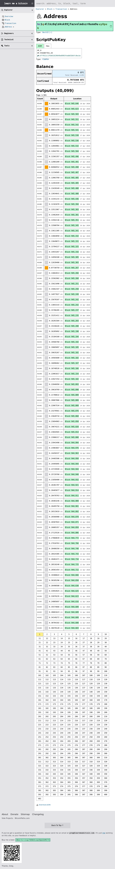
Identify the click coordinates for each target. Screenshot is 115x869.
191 (39, 712)
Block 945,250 (72, 289)
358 (91, 778)
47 (84, 651)
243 (54, 733)
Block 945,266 (72, 273)
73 (54, 663)
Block (49, 9)
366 (76, 782)
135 (69, 688)
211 (39, 721)
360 (105, 778)
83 (54, 667)
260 (105, 737)
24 (62, 643)
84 (62, 667)
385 (69, 790)
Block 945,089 (72, 395)
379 (98, 786)
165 (69, 700)
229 (98, 725)
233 (54, 729)
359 (98, 778)
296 (76, 753)
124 (61, 684)
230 (105, 725)
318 (91, 762)
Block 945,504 (72, 151)
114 (61, 679)
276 (76, 745)
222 (47, 725)
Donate (14, 814)
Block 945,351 (72, 220)
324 (61, 766)
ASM (40, 46)
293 (54, 753)
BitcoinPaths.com (22, 818)
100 (105, 671)
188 (91, 708)
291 (39, 753)
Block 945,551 (72, 119)
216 (76, 721)
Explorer (40, 9)
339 (98, 770)
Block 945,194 (72, 337)
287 (83, 749)
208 (91, 716)
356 (76, 778)
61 (40, 659)
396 (76, 795)
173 (54, 704)
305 (69, 758)
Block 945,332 (72, 236)
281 (39, 749)
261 (39, 741)
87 (84, 667)
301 (39, 758)
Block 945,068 (72, 416)
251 (39, 737)
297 (83, 753)
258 (91, 737)
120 (105, 679)
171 (39, 704)
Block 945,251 (72, 284)
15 (69, 638)
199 (98, 712)
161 (39, 700)
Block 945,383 (72, 209)
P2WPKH (45, 59)
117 (83, 679)
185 (69, 708)
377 (83, 786)
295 (69, 753)
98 (91, 671)
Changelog (38, 814)
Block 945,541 (72, 130)
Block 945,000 (72, 437)
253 (54, 737)
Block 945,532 (72, 146)
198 (91, 712)
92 (47, 671)
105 (69, 675)
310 (105, 758)
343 (54, 774)
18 (91, 638)
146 (76, 692)
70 (106, 659)
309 (98, 758)
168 (91, 700)
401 (39, 799)
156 (76, 696)
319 (98, 762)
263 (54, 741)
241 (39, 733)
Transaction (61, 9)
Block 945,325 (72, 247)
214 (61, 721)
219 (98, 721)
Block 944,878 (72, 517)
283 (54, 749)
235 (69, 729)
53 (54, 655)
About (5, 814)
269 (98, 741)
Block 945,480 (72, 188)
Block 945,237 (72, 310)
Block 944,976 (72, 448)
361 (39, 782)
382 (47, 790)
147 (83, 692)
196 (76, 712)
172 (47, 704)
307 (83, 758)
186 (76, 708)
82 (47, 667)
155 (69, 696)
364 (61, 782)
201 (39, 716)
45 (69, 651)
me (103, 833)
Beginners (9, 33)
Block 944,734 (72, 559)
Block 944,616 (72, 602)
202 (47, 716)
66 (76, 659)
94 (62, 671)
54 (62, 655)
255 (69, 737)
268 (91, 741)
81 (40, 667)
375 (69, 786)
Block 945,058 (72, 421)
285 (69, 749)
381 (39, 790)
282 (47, 749)
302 (47, 758)
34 (62, 647)
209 (98, 716)
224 (61, 725)
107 (83, 675)
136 (76, 688)
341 (39, 774)
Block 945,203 (72, 321)
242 (47, 733)
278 (91, 745)
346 (76, 774)
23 (54, 643)
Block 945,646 (72, 104)
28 (91, 643)
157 (83, 696)
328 (91, 766)
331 (39, 770)
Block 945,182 (72, 353)
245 (69, 733)
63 (54, 659)
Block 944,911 (72, 496)
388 (91, 790)
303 (54, 758)
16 (76, 638)
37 (84, 647)
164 (61, 700)
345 (69, 774)
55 (69, 655)
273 (54, 745)
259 (98, 737)
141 (39, 692)
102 (47, 675)
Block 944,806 (72, 533)
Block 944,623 (72, 596)
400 (105, 795)
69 (98, 659)
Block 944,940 (72, 474)
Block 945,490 (72, 167)
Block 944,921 (72, 485)
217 (83, 721)
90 (106, 667)
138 (91, 688)
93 (54, 671)
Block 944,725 (72, 564)
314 (61, 762)
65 (69, 659)
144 (61, 692)
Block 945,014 (72, 432)
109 (98, 675)
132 (47, 688)
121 (39, 684)
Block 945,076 (72, 411)
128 (91, 684)
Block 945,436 (72, 199)
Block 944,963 (72, 453)
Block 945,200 (72, 326)
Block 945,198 (72, 331)
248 (91, 733)
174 (61, 704)
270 (105, 741)
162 (47, 700)
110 (105, 675)
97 (84, 671)
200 (105, 712)
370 (105, 782)
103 (54, 675)
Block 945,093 (72, 384)
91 (40, 671)
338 (91, 770)
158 (91, 696)
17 (84, 638)
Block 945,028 (72, 427)
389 (98, 790)
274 (61, 745)
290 (105, 749)
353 (54, 778)
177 (83, 704)
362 (47, 782)
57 (84, 655)
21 (40, 643)
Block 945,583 (72, 114)
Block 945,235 (72, 315)
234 (61, 729)
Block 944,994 (72, 443)
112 (47, 679)
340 (105, 770)
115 (69, 679)
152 (47, 696)
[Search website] (74, 3)
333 (54, 770)
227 (83, 725)
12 (47, 638)
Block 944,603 (72, 628)
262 (47, 741)
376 (76, 786)
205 (69, 716)
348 (91, 774)
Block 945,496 (72, 156)
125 (69, 684)
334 (61, 770)
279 (98, 745)
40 (106, 647)
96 (76, 671)
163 (54, 700)
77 (84, 663)
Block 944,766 (72, 543)
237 (83, 729)
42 (47, 651)
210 (105, 716)
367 (83, 782)
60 (106, 655)
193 (54, 712)
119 (98, 679)
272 (47, 745)
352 (47, 778)
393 (54, 795)
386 (76, 790)
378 (91, 786)
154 (61, 696)
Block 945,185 (72, 347)
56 (76, 655)
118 (91, 679)
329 (98, 766)
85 (69, 667)
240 (105, 729)
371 (39, 786)
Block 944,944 (72, 464)
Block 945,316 (72, 252)
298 (91, 753)
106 (76, 675)
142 (47, 692)
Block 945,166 (72, 368)
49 (98, 651)
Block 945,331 (72, 241)
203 (54, 716)
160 (105, 696)
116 (76, 679)
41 (40, 651)
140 (105, 688)
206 (76, 716)
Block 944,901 (72, 506)
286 (76, 749)
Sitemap (25, 814)
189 (98, 708)
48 (91, 651)
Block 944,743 (72, 554)
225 (69, 725)
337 (83, 770)
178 (91, 704)
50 (106, 651)
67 (84, 659)
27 (84, 643)
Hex (47, 46)
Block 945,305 (72, 257)
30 (106, 643)
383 (54, 790)
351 (39, 778)
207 (83, 716)
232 (47, 729)
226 (76, 725)
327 (83, 766)
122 (47, 684)
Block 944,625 (72, 591)
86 (76, 667)
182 (47, 708)
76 (76, 663)
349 (98, 774)
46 (76, 651)
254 (61, 737)
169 (98, 700)
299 (98, 753)
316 (76, 762)
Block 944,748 (72, 549)
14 (62, 638)
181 (39, 708)
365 (69, 782)
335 (69, 770)
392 (47, 795)
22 (47, 643)
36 (76, 647)
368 (91, 782)
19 (98, 638)
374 (61, 786)
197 (83, 712)
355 (69, 778)
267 (83, 741)
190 (105, 708)
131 (39, 688)
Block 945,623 (72, 109)
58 (91, 655)
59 (98, 655)
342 (47, 774)
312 (47, 762)
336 (76, 770)
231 (39, 729)
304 (61, 758)
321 (39, 766)
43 (54, 651)
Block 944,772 (72, 538)
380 (105, 786)
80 (106, 663)
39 (98, 647)
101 (39, 675)
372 (47, 786)
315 (69, 762)
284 (61, 749)
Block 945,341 (72, 231)
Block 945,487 (72, 172)
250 (105, 733)
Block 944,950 (72, 458)
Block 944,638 (72, 586)
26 (76, 643)
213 (54, 721)
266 (76, 741)
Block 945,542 (72, 125)
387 (83, 790)
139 (98, 688)
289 (98, 749)
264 (61, 741)
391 (39, 795)
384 (61, 790)
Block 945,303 (72, 262)
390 (105, 790)
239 (98, 729)
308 (91, 758)
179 (98, 704)
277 (83, 745)
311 (39, 762)
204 (61, 716)
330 (105, 766)
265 (69, 741)
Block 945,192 (72, 342)
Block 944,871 (72, 522)
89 (98, 667)
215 (69, 721)
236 (76, 729)
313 (54, 762)
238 (91, 729)
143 (54, 692)
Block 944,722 (72, 570)
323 (54, 766)
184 (61, 708)
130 (105, 684)
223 (54, 725)
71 (40, 663)
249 (98, 733)
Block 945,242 (72, 300)
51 (40, 655)
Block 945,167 (72, 363)
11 (40, 638)
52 (47, 655)
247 (83, 733)
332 (47, 770)
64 (62, 659)
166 (76, 700)
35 (69, 647)
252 (47, 737)
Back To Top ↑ (57, 825)
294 (61, 753)
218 (91, 721)
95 (69, 671)
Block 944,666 (72, 575)
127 (83, 684)
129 (98, 684)
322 (47, 766)
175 (69, 704)
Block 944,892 (72, 511)
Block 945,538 (72, 135)
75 (69, 663)
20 (106, 638)
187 (83, 708)
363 (54, 782)
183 (54, 708)
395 (69, 795)
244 (61, 733)
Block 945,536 (72, 141)
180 (105, 704)
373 (54, 786)
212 (47, 721)
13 (54, 638)
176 (76, 704)
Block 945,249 (72, 294)
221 (39, 725)
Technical (9, 39)
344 (61, 774)
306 (76, 758)
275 (69, 745)
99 (98, 671)
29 (98, 643)
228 (91, 725)
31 (40, 647)
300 (105, 753)
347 (83, 774)
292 (47, 753)
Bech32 (45, 32)
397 (83, 795)
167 (83, 700)
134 (61, 688)
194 (61, 712)
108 (91, 675)
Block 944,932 (72, 480)
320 (105, 762)
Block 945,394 (72, 204)
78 (91, 663)
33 (54, 647)
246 (76, 733)
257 (83, 737)
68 (91, 659)
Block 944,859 (72, 527)
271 (39, 745)
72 (47, 663)
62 (47, 659)
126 (76, 684)
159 (98, 696)
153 (54, 696)
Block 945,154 (72, 374)
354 (61, 778)
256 (76, 737)
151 (39, 696)
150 (105, 692)
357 (83, 778)
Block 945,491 (72, 162)
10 (106, 634)
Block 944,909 (72, 501)
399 (98, 795)
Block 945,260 (72, 278)
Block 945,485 (72, 178)
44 (62, 651)
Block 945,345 (72, 225)
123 (54, 684)
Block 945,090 (72, 390)
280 (105, 745)
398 (91, 795)
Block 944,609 (72, 607)
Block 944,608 (72, 623)
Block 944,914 (72, 490)
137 (83, 688)
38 (91, 647)
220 (105, 721)
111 (39, 679)
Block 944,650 (72, 580)
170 (105, 700)
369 (98, 782)
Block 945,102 (72, 379)
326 (76, 766)
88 (91, 667)
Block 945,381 (72, 215)
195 (69, 712)
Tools (6, 46)
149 (98, 692)
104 (61, 675)
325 (69, 766)
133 (54, 688)
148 (91, 692)
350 (105, 774)
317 (83, 762)
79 (98, 663)
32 (47, 647)
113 (54, 679)
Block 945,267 (72, 268)
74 (62, 663)
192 (47, 712)
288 (91, 749)
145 (69, 692)
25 (69, 643)
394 (61, 795)
